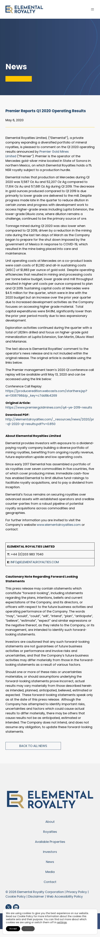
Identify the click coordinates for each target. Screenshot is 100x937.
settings (62, 922)
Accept (13, 928)
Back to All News (33, 746)
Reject (28, 928)
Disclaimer (36, 896)
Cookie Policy (15, 896)
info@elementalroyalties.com (35, 562)
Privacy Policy (76, 892)
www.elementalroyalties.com (59, 525)
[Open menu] (92, 9)
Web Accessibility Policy (65, 896)
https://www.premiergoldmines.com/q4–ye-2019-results (48, 407)
